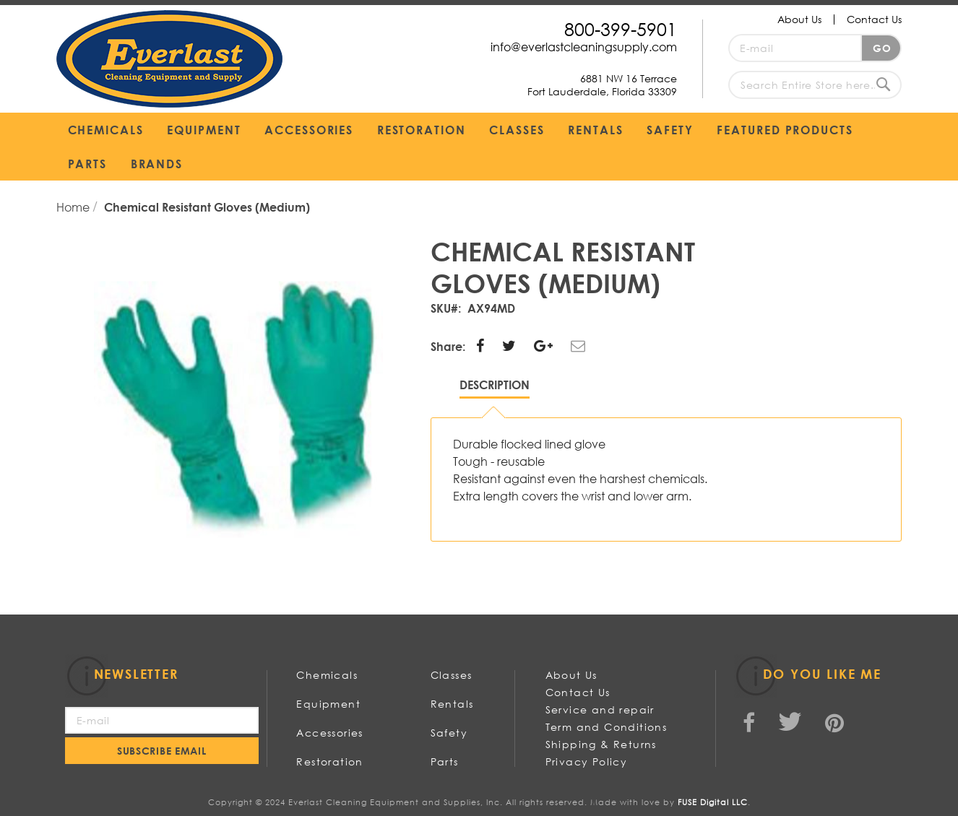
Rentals (452, 704)
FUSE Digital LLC (713, 802)
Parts (445, 761)
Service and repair (600, 709)
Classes (451, 675)
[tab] (494, 388)
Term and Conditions (606, 727)
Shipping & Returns (601, 744)
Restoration (329, 761)
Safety (449, 732)
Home (74, 206)
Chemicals (327, 675)
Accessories (329, 732)
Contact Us (874, 19)
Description (494, 384)
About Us (799, 19)
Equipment (328, 704)
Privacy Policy (586, 761)
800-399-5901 (620, 28)
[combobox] (815, 85)
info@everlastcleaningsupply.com (584, 46)
